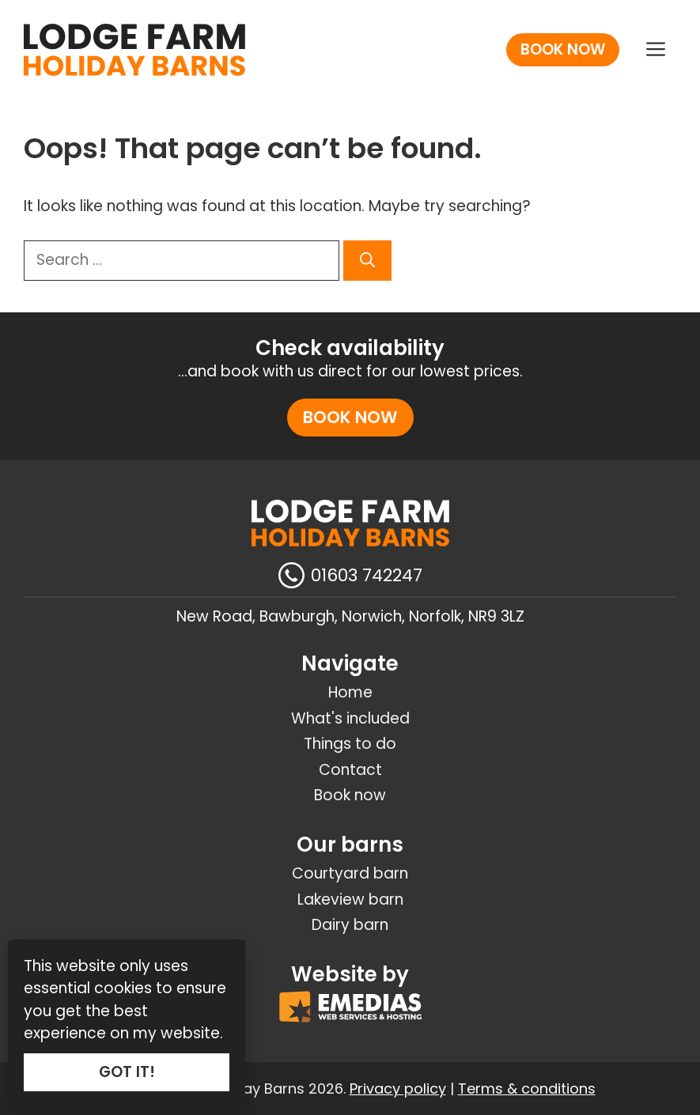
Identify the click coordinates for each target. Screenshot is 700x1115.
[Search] (367, 260)
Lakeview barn (350, 899)
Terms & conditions (527, 1088)
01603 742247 (366, 575)
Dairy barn (350, 924)
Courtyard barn (350, 873)
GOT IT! (127, 1072)
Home (350, 692)
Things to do (350, 743)
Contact (350, 769)
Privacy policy (398, 1088)
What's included (350, 718)
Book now (562, 49)
